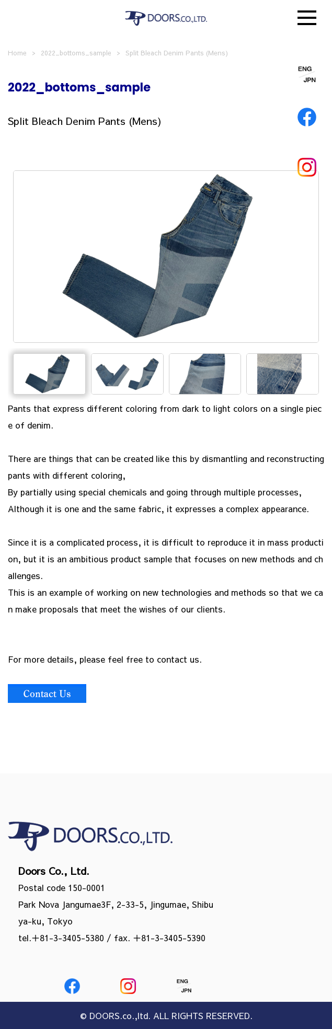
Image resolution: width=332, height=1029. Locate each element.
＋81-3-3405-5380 (67, 937)
